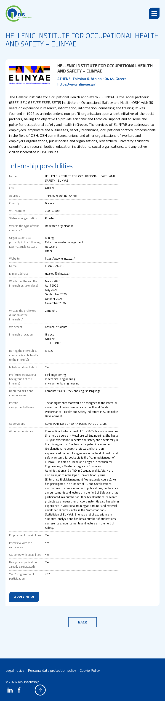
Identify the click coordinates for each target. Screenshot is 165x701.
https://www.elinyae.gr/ (76, 84)
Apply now (24, 597)
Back (82, 622)
